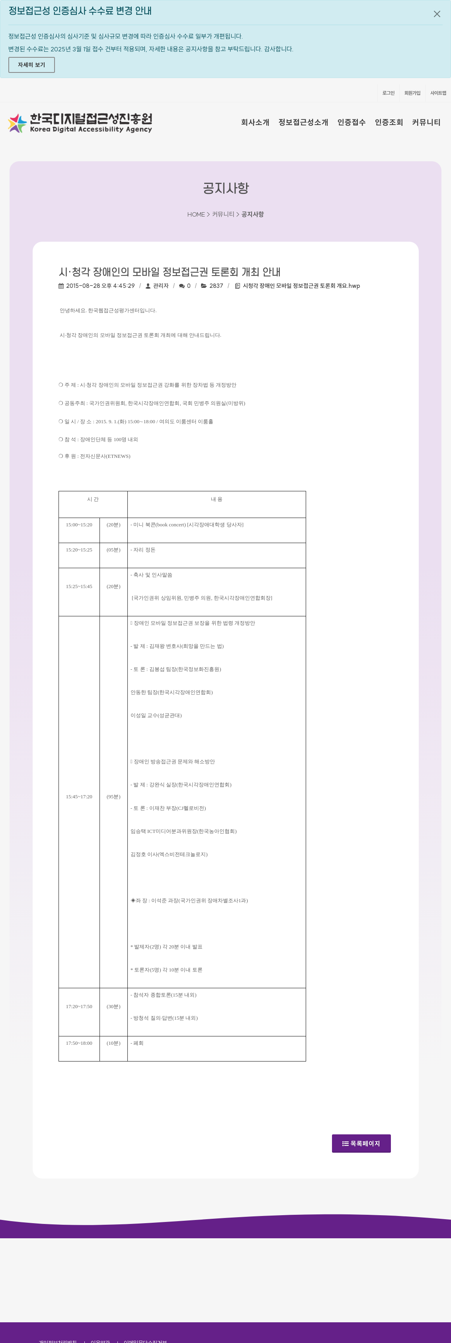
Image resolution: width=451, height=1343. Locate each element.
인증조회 (389, 122)
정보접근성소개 (304, 122)
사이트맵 (438, 93)
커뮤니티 (426, 122)
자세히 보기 (31, 64)
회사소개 (255, 122)
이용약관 (100, 1259)
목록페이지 (361, 1141)
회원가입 (412, 93)
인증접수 (352, 122)
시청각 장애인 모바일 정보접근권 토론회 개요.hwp (301, 285)
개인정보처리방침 (58, 1259)
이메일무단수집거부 (145, 1259)
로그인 (388, 93)
